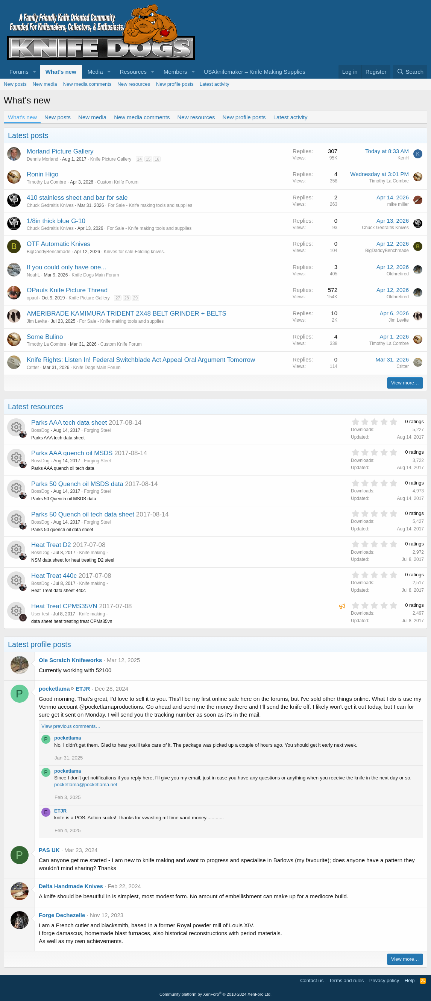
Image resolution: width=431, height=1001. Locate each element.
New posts (15, 84)
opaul (32, 298)
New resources (133, 84)
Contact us (311, 980)
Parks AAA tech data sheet (69, 422)
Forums (19, 71)
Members (175, 71)
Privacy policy (384, 980)
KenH (403, 158)
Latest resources (36, 407)
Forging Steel (97, 430)
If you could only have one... (66, 267)
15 (148, 159)
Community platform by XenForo (215, 994)
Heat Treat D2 (51, 544)
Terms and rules (346, 980)
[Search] (410, 72)
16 (157, 159)
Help (410, 980)
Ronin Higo (42, 174)
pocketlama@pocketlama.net (85, 784)
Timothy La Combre (46, 182)
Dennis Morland (42, 159)
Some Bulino (45, 336)
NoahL (33, 275)
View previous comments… (70, 726)
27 (117, 298)
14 (139, 159)
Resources (133, 71)
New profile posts (175, 84)
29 (135, 298)
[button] (34, 72)
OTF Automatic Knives (58, 244)
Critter (33, 367)
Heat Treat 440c (54, 575)
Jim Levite (37, 321)
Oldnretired (398, 273)
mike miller (398, 204)
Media (95, 71)
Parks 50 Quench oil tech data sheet (82, 514)
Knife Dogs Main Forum (95, 275)
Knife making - (93, 552)
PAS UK (49, 850)
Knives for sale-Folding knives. (134, 251)
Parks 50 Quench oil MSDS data (77, 484)
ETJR (83, 688)
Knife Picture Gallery (110, 159)
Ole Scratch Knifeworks (70, 660)
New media (45, 84)
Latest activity (214, 84)
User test (40, 614)
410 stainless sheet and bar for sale (77, 197)
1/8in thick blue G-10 (56, 221)
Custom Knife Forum (117, 182)
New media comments (87, 84)
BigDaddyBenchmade (48, 251)
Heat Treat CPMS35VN (64, 606)
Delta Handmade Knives (71, 886)
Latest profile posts (39, 644)
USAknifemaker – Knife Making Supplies (254, 71)
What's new (61, 71)
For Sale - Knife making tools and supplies (150, 205)
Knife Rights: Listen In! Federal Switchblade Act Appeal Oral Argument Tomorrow (141, 359)
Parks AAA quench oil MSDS (71, 453)
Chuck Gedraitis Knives (50, 205)
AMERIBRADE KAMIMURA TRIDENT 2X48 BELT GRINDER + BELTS (126, 313)
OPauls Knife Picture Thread (67, 290)
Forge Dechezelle (62, 915)
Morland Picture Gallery (60, 151)
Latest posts (28, 135)
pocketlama (54, 688)
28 (126, 298)
